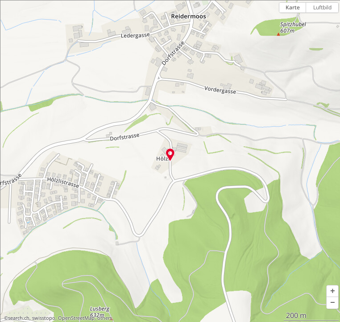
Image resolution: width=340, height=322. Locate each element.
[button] (332, 291)
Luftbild (322, 7)
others (104, 318)
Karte (293, 7)
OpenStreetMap (76, 318)
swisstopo (43, 318)
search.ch (18, 318)
